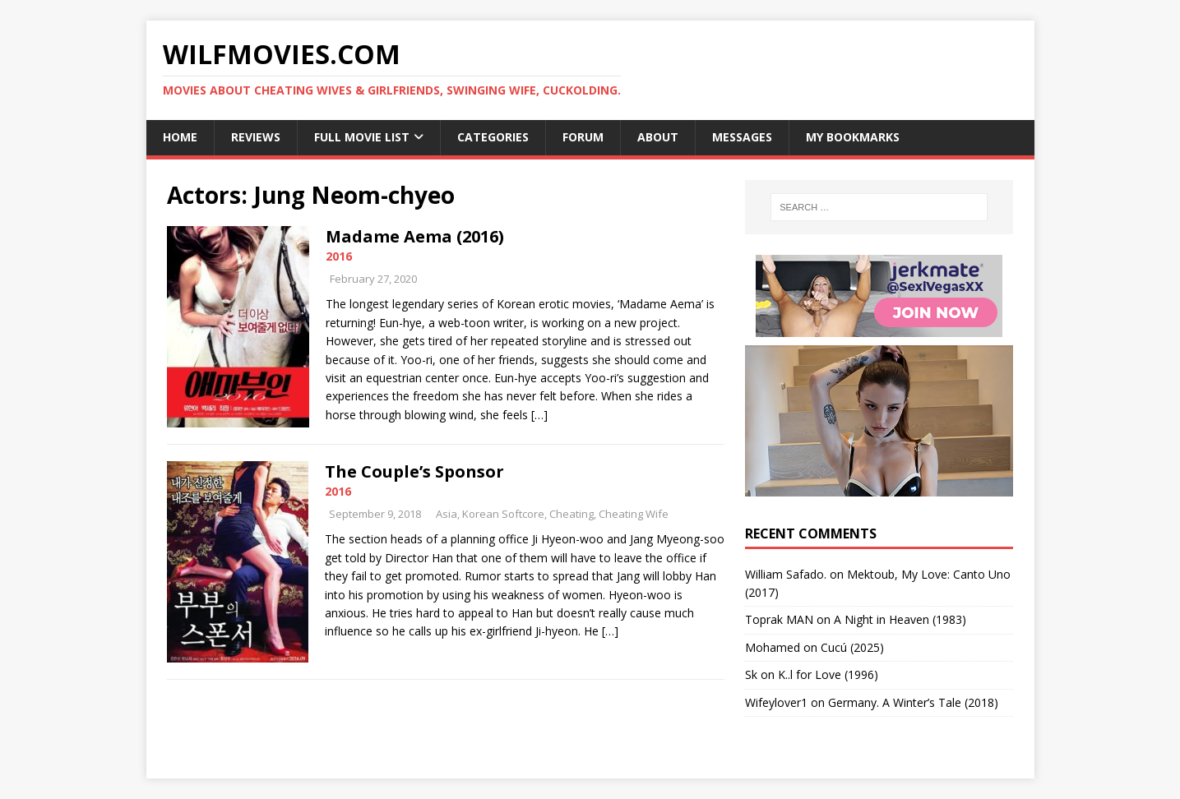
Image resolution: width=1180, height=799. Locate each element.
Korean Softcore (503, 513)
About (657, 137)
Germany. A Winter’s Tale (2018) (913, 702)
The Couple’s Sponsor (414, 471)
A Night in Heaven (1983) (900, 619)
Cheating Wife (634, 513)
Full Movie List (362, 137)
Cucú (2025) (852, 647)
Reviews (255, 137)
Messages (742, 137)
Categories (493, 137)
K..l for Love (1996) (828, 674)
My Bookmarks (853, 137)
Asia (446, 513)
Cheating (571, 513)
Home (180, 137)
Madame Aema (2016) (415, 236)
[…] (539, 415)
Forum (583, 137)
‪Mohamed (772, 647)
